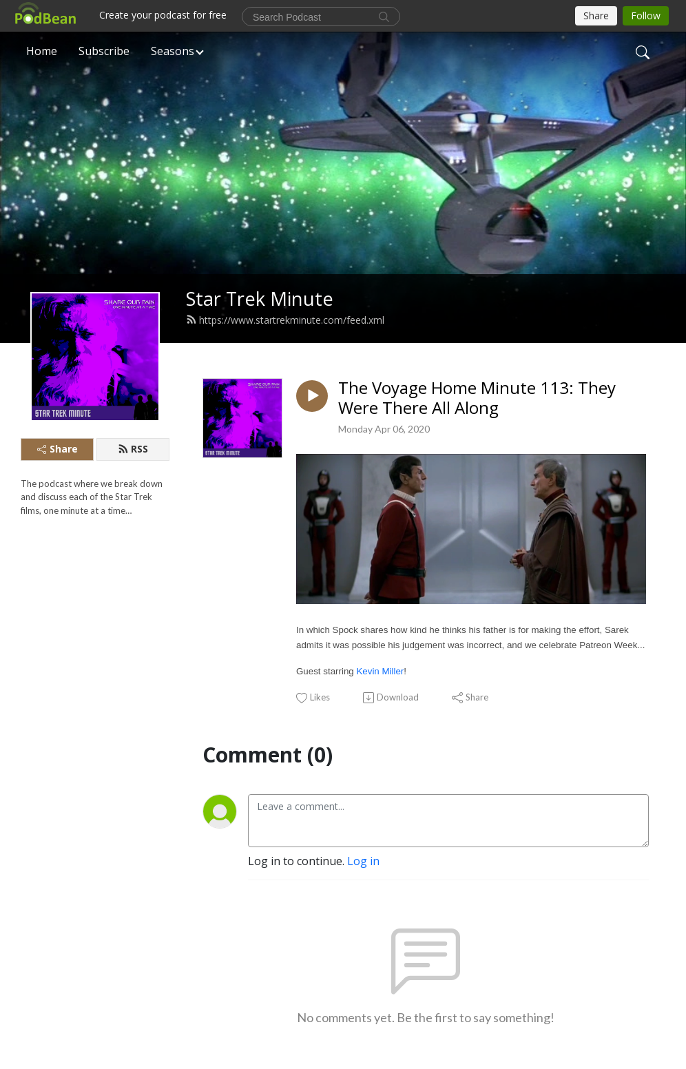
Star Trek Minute (259, 298)
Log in (363, 861)
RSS (133, 448)
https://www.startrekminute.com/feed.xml (285, 319)
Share (57, 448)
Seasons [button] (172, 51)
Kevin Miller (380, 671)
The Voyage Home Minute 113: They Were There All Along (477, 398)
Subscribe (104, 51)
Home (41, 51)
